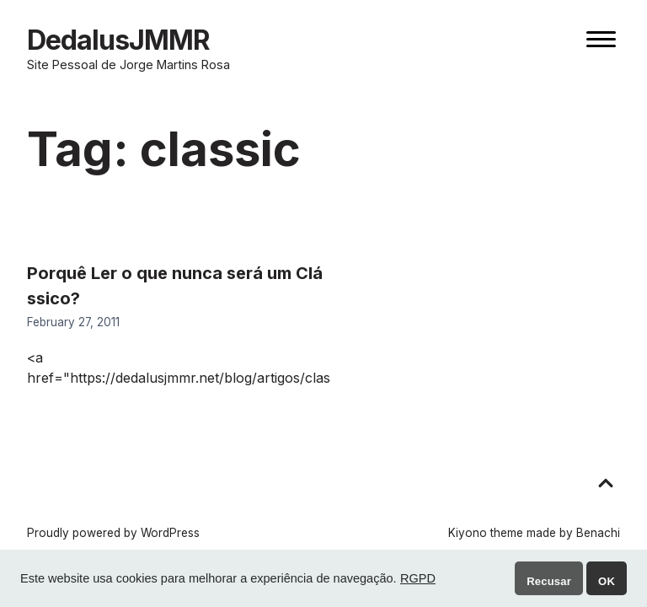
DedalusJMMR (118, 40)
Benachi (598, 533)
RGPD (418, 578)
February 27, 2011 (73, 322)
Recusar (549, 581)
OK (606, 581)
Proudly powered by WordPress (113, 533)
